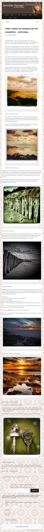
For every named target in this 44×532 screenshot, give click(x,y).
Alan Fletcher (21, 495)
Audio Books (24, 14)
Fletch (21, 496)
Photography (30, 496)
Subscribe (34, 490)
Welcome (7, 14)
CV (15, 14)
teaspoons (36, 496)
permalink (14, 497)
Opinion (12, 495)
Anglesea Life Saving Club (30, 495)
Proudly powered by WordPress (22, 526)
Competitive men (16, 496)
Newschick (4, 497)
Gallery (10, 17)
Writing (30, 14)
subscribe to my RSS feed (23, 476)
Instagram (25, 496)
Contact (15, 17)
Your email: (7, 505)
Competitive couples (9, 496)
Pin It (37, 108)
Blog (19, 14)
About (12, 14)
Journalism (35, 14)
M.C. (6, 17)
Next (37, 21)
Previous (7, 21)
